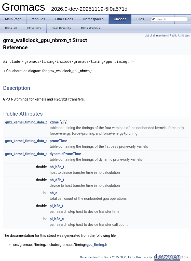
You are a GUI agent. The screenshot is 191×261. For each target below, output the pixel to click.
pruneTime (58, 141)
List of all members (156, 35)
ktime (54, 122)
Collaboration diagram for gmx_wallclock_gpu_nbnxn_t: (48, 71)
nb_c (53, 193)
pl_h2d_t (56, 206)
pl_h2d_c (57, 219)
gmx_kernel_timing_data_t (26, 122)
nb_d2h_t (57, 180)
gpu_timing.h (96, 244)
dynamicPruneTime (65, 154)
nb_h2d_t (57, 167)
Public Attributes (180, 35)
